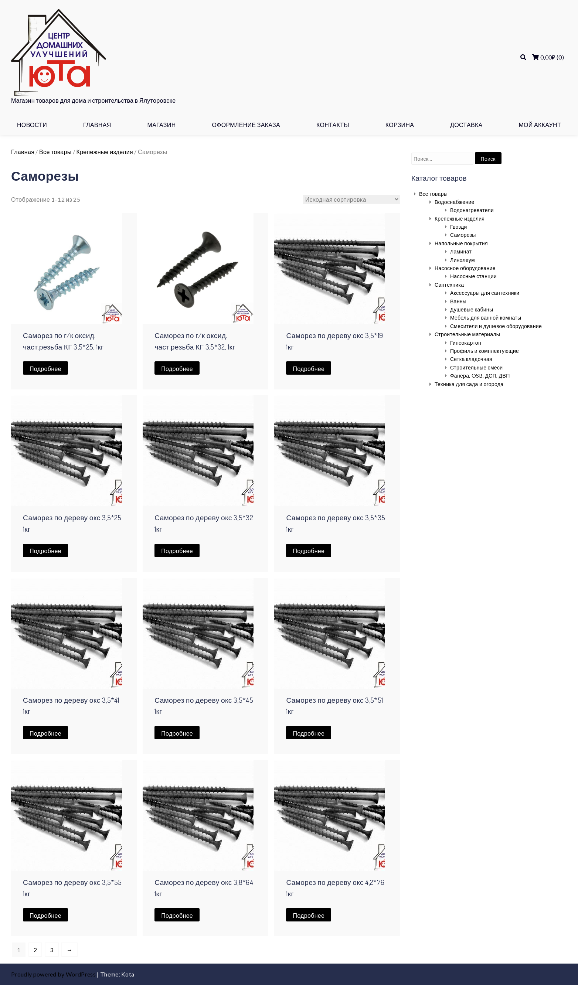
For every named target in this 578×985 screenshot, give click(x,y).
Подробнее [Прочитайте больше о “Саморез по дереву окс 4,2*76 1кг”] (308, 915)
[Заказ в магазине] (351, 199)
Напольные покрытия (461, 243)
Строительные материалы (467, 334)
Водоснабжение (455, 202)
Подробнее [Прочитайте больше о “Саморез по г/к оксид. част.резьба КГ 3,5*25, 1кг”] (45, 368)
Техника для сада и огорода (469, 384)
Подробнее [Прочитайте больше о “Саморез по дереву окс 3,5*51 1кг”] (308, 733)
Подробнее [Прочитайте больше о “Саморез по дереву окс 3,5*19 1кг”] (308, 368)
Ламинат (461, 251)
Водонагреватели (472, 210)
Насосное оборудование (465, 268)
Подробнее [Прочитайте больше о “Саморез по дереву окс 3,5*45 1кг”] (177, 733)
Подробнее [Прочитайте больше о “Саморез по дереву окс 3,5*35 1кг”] (308, 550)
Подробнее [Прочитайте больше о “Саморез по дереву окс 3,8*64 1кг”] (177, 915)
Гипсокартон (465, 343)
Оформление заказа (246, 124)
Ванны (458, 301)
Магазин (161, 124)
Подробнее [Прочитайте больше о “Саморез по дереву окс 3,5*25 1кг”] (45, 550)
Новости (32, 124)
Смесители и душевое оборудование (496, 326)
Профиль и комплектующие (484, 351)
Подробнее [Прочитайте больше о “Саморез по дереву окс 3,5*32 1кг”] (177, 550)
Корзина (399, 124)
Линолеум (462, 260)
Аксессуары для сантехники (485, 293)
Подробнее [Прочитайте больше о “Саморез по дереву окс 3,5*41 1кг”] (45, 733)
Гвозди (458, 227)
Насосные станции (473, 276)
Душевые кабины (471, 309)
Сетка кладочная (471, 359)
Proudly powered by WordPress (54, 974)
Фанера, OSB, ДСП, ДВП (480, 375)
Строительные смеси (476, 367)
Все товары (55, 151)
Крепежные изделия (104, 151)
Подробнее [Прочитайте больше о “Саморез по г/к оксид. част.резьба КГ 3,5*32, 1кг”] (177, 368)
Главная (97, 124)
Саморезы (463, 235)
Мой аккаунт (539, 124)
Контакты (332, 124)
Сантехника (449, 285)
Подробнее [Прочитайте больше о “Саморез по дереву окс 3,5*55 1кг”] (45, 915)
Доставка (466, 124)
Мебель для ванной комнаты (485, 317)
